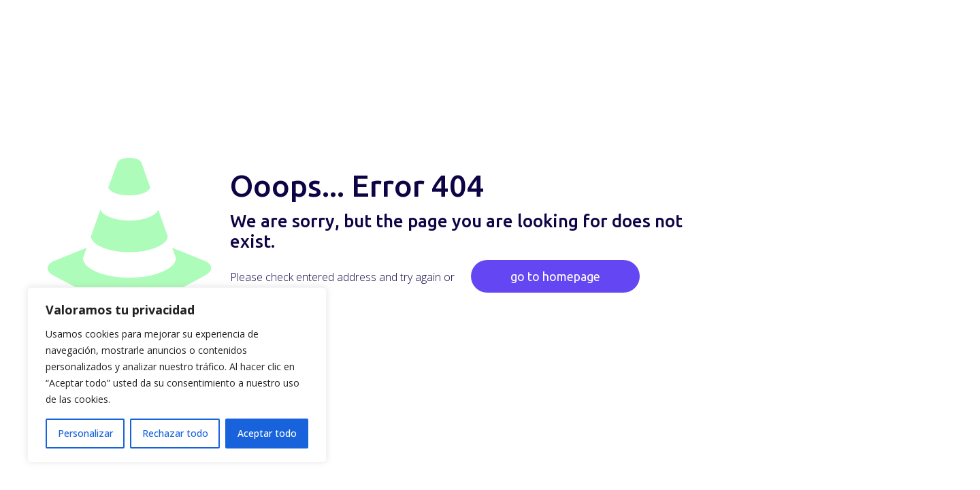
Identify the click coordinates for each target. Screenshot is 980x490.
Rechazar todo (175, 433)
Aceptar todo (267, 433)
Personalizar (85, 433)
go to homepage (555, 276)
